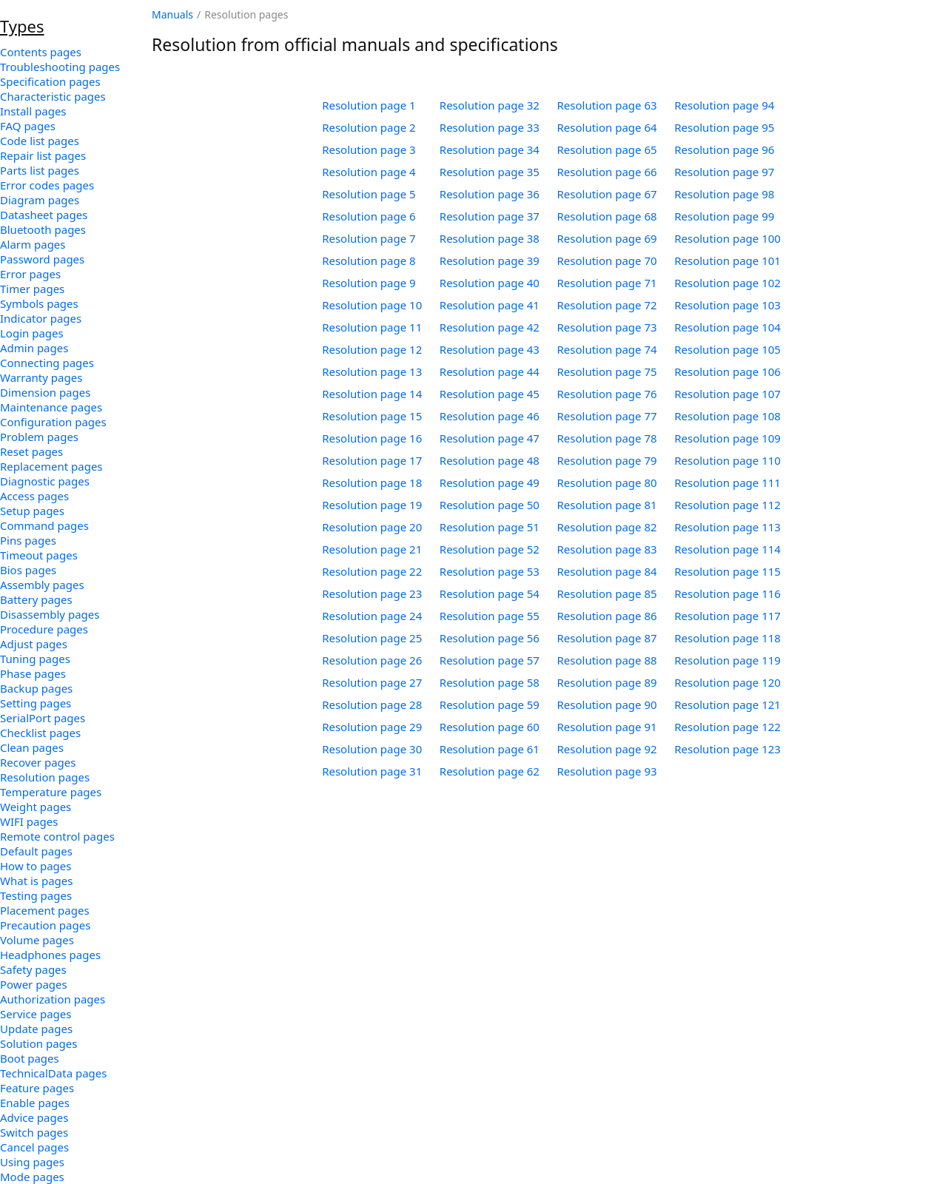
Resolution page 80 (607, 482)
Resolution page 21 (372, 549)
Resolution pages (45, 777)
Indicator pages (40, 318)
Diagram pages (39, 199)
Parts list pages (39, 170)
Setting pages (35, 703)
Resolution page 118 (727, 637)
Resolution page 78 (607, 438)
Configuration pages (53, 421)
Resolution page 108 (727, 415)
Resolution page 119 (727, 660)
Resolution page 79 (607, 460)
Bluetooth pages (43, 229)
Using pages (32, 1161)
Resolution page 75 (607, 371)
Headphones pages (50, 954)
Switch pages (34, 1132)
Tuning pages (35, 658)
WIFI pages (29, 821)
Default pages (36, 851)
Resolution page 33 (490, 127)
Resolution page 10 (372, 304)
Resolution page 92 (607, 748)
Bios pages (28, 569)
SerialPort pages (42, 717)
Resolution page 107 (727, 393)
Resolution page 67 (607, 193)
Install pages (33, 111)
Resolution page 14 (372, 393)
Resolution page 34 (490, 149)
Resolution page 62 (490, 771)
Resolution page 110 (727, 460)
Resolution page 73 (607, 327)
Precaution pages (45, 925)
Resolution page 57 (490, 660)
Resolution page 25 (372, 637)
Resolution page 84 (607, 571)
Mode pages (32, 1176)
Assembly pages (42, 584)
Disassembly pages (49, 614)
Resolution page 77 (607, 415)
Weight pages (35, 806)
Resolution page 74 (607, 349)
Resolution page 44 (490, 371)
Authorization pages (52, 999)
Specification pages (50, 81)
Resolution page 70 (607, 260)
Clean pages (32, 747)
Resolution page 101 (727, 260)
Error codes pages (47, 185)
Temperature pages (50, 791)
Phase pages (33, 673)
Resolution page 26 (372, 660)
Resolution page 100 (727, 238)
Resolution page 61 (490, 748)
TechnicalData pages (53, 1073)
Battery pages (36, 599)
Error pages (30, 273)
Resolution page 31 (372, 771)
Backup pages (36, 688)
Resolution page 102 (727, 282)
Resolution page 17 (372, 460)
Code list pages (39, 140)
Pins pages (28, 540)
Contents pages (40, 51)
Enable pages (35, 1102)
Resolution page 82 (607, 526)
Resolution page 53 (490, 571)
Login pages (32, 333)
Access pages (34, 495)
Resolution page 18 (372, 482)
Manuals (172, 14)
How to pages (35, 865)
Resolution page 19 (372, 504)
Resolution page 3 (369, 149)
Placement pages (45, 910)
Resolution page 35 (490, 171)
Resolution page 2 (369, 127)
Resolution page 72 (607, 304)
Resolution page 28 (372, 704)
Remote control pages (57, 836)
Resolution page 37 (490, 216)
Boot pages (29, 1058)
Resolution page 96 (724, 149)
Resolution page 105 (727, 349)
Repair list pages (43, 155)
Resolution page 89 (607, 682)
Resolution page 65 (607, 149)
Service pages (35, 1013)
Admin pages (34, 347)
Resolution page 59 (490, 704)
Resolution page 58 (490, 682)
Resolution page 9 (369, 282)
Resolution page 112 (727, 504)
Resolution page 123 (727, 748)
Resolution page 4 (369, 171)
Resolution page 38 (490, 238)
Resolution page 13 (372, 371)
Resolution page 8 (369, 260)
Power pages (33, 984)
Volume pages (37, 939)
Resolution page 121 (727, 704)
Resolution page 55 (490, 615)
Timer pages (32, 288)
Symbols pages (39, 303)
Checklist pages (40, 732)
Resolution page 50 (490, 504)
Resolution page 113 (727, 526)
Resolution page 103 (727, 304)
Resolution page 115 (727, 571)
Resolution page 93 (607, 771)
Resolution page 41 (490, 304)
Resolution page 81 (607, 504)
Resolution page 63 (607, 105)
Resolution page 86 (607, 615)
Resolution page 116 (727, 593)
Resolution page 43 (490, 349)
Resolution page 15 (372, 415)
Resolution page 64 (607, 127)
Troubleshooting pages (60, 66)
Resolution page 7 (369, 238)
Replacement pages (51, 466)
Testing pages (36, 895)
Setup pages (32, 510)
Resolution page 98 (724, 193)
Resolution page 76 (607, 393)
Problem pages (39, 436)
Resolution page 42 (490, 327)
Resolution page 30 (372, 748)
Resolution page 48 (490, 460)
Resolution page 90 (607, 704)
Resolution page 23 (372, 593)
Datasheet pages (43, 214)
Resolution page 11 (372, 327)
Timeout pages (39, 555)
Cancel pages (34, 1147)
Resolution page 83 (607, 549)
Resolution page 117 (727, 615)
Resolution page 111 (727, 482)
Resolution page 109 (727, 438)
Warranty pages (41, 377)
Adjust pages (33, 643)
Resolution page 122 (727, 726)
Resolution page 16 (372, 438)
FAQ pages (28, 125)
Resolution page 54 (490, 593)
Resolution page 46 (490, 415)
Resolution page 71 (607, 282)
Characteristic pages (53, 96)
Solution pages (39, 1043)
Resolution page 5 (369, 193)
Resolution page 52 (490, 549)
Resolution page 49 (490, 482)
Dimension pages (45, 392)
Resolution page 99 (724, 216)
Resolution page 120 (727, 682)
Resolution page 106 (727, 371)
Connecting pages (47, 362)
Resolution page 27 (372, 682)
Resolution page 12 (372, 349)
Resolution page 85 (607, 593)
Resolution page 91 (607, 726)
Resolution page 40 (490, 282)
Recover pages (37, 762)
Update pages (36, 1028)
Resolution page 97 (724, 171)
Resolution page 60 (490, 726)
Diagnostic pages (45, 481)
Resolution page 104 (727, 327)
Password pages (42, 259)
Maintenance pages (51, 407)
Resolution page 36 (490, 193)
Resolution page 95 (724, 127)
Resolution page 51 (490, 526)
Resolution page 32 (490, 105)
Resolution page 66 (607, 171)
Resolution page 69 (607, 238)
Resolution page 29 (372, 726)
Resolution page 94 (724, 105)
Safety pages (33, 969)
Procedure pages (44, 629)
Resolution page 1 (369, 105)
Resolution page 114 (727, 549)
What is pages (36, 880)
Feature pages (37, 1087)
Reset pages (31, 451)
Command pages (44, 525)
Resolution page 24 (372, 615)
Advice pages (34, 1117)
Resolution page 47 (490, 438)
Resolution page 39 (490, 260)
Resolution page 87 (607, 637)
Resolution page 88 (607, 660)
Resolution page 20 (372, 526)
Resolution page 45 (490, 393)
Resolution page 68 (607, 216)
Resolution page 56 (490, 637)
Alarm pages (33, 244)
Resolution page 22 (372, 571)
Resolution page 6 (369, 216)
